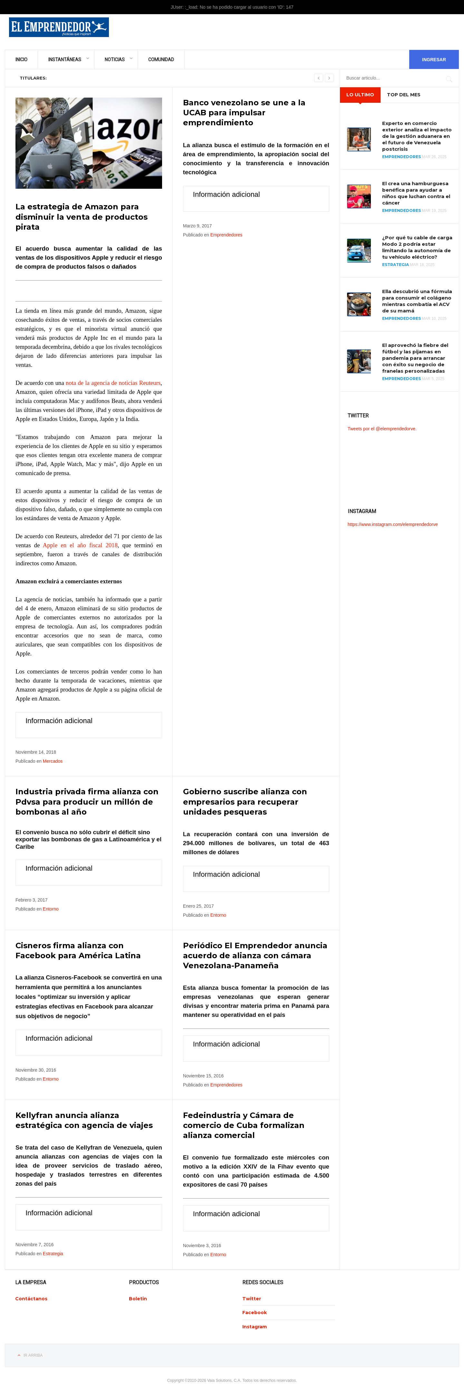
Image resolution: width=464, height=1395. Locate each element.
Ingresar (434, 59)
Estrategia (53, 1253)
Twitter (251, 1299)
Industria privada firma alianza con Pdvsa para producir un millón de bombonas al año (87, 801)
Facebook (254, 1312)
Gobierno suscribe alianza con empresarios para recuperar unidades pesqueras (245, 801)
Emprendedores (226, 234)
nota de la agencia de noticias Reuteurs (113, 382)
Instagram (254, 1327)
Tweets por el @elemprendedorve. (382, 428)
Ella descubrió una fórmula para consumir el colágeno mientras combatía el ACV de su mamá (417, 301)
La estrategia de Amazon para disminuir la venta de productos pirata (81, 216)
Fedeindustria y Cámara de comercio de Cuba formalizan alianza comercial (243, 1125)
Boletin (138, 1299)
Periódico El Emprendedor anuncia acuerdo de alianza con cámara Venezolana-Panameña (255, 955)
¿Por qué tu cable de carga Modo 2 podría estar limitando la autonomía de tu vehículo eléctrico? (417, 247)
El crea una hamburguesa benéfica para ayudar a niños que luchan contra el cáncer (416, 193)
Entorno (51, 909)
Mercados (53, 761)
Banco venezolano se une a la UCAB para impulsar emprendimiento (244, 112)
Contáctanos (31, 1299)
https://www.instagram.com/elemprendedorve (393, 524)
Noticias (115, 59)
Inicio (21, 59)
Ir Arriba (33, 1355)
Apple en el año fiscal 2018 (80, 545)
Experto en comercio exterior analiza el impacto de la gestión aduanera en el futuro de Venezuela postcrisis (417, 136)
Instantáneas (64, 59)
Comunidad (161, 59)
